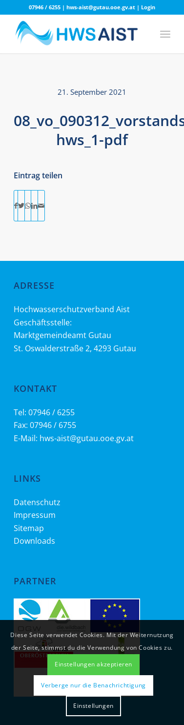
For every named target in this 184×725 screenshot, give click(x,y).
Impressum (35, 515)
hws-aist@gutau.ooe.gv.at (100, 7)
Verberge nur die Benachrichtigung (93, 685)
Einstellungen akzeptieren (93, 664)
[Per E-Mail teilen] (41, 206)
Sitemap (29, 528)
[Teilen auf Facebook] (16, 206)
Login (148, 7)
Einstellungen (93, 706)
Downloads (34, 540)
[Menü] (165, 33)
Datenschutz (37, 502)
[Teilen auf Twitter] (21, 206)
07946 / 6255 (45, 7)
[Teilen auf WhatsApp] (28, 206)
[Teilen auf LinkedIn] (34, 206)
